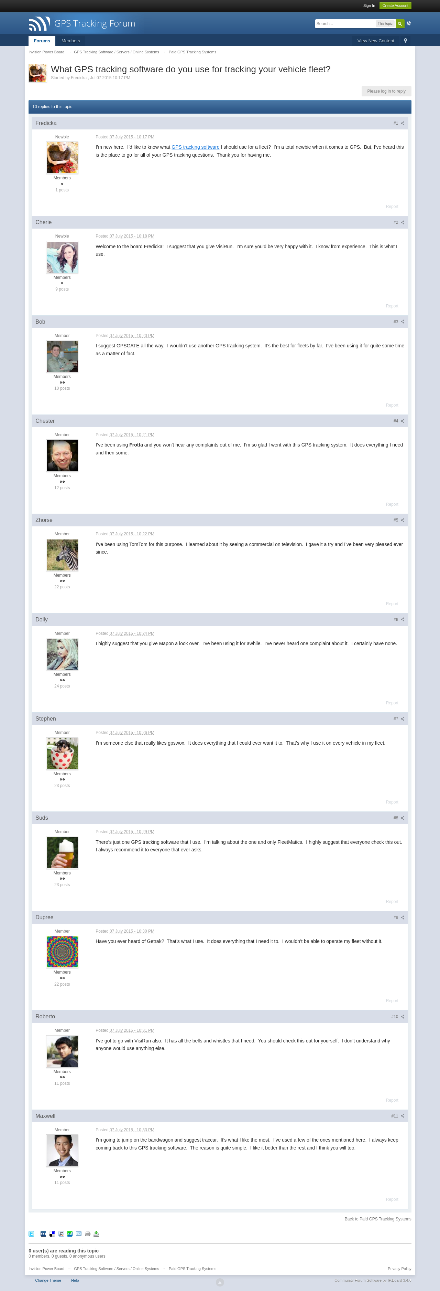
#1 (399, 123)
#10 (397, 1016)
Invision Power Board (46, 1269)
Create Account (395, 5)
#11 (397, 1116)
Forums (42, 40)
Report (392, 206)
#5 (399, 520)
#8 (399, 818)
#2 (399, 222)
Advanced (408, 23)
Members (71, 40)
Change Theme (48, 1280)
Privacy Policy (399, 1269)
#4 (399, 421)
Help (75, 1280)
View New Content (376, 40)
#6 (399, 619)
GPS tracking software (195, 147)
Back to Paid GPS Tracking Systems (378, 1219)
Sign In (369, 5)
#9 (399, 917)
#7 (399, 718)
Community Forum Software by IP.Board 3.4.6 (372, 1280)
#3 (399, 321)
